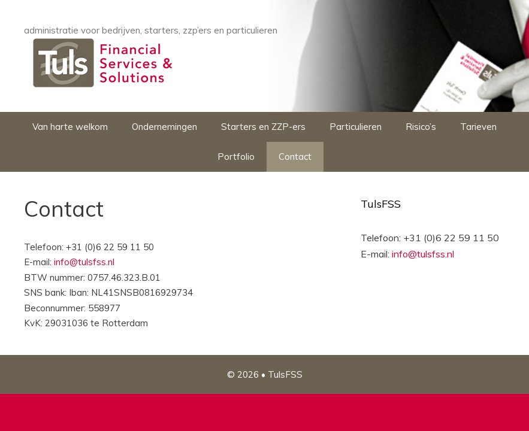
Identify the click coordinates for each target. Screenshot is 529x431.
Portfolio (236, 156)
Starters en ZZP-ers (263, 126)
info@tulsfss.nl (84, 262)
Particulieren (356, 126)
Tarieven (478, 126)
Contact (295, 156)
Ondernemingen (164, 126)
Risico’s (421, 126)
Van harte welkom (70, 126)
